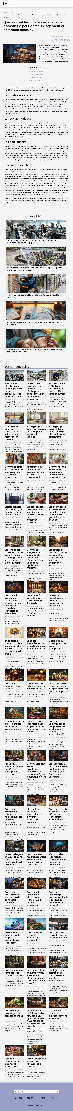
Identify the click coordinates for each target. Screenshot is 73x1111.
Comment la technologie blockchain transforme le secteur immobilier (34, 899)
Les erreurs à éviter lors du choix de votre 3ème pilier (34, 599)
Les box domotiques (36, 74)
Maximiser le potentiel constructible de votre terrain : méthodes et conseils (35, 323)
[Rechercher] (36, 1091)
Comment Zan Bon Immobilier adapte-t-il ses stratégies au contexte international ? (57, 728)
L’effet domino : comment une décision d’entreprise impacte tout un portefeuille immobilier (34, 269)
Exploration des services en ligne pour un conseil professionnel (13, 510)
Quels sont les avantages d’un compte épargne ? (14, 1014)
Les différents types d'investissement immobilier (58, 1014)
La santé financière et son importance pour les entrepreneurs (36, 644)
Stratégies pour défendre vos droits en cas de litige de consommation (35, 472)
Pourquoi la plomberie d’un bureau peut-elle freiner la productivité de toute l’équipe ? (31, 241)
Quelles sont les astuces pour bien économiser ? (36, 686)
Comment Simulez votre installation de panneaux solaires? (12, 897)
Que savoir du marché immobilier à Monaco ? (34, 936)
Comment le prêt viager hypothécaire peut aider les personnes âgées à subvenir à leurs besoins (36, 771)
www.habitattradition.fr (45, 104)
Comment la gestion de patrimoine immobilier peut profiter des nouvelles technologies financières (13, 604)
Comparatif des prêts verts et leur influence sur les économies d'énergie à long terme (34, 350)
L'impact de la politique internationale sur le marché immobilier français (36, 816)
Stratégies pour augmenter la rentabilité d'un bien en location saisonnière (57, 431)
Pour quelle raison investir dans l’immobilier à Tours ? (36, 1062)
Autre (12, 12)
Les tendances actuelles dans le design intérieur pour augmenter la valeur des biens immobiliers (14, 556)
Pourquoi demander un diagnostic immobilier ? (12, 1062)
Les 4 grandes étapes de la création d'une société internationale (56, 975)
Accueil (5, 12)
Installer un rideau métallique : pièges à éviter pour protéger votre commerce (33, 296)
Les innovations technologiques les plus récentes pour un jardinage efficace (36, 726)
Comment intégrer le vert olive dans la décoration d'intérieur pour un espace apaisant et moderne (35, 558)
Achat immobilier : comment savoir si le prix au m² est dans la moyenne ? (58, 688)
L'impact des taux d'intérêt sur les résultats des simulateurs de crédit (14, 726)
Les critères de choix (36, 80)
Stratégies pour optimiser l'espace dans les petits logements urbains (36, 431)
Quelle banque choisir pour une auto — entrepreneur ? (57, 644)
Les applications (35, 77)
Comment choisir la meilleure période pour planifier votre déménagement (58, 472)
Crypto (18, 1097)
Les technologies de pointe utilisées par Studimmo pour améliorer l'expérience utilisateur (58, 770)
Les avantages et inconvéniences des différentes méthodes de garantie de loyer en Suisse (58, 513)
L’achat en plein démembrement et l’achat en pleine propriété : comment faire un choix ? (36, 977)
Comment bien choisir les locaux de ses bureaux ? (58, 935)
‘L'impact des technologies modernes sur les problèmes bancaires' (58, 859)
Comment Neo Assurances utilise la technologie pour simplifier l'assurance (36, 859)
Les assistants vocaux (35, 71)
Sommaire (37, 67)
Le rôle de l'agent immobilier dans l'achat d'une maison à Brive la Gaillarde (14, 859)
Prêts (42, 1097)
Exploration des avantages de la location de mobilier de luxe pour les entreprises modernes (36, 514)
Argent (30, 1097)
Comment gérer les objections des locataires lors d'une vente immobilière (14, 472)
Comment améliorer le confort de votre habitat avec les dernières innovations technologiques (13, 817)
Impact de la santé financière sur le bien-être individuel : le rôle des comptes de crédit (14, 647)
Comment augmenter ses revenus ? (13, 686)
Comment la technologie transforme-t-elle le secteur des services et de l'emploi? (58, 899)
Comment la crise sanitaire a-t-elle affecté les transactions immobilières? (58, 814)
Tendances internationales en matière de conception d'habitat (14, 769)
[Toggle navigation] (6, 3)
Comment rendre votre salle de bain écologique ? (14, 973)
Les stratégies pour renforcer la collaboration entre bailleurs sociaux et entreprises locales (58, 557)
